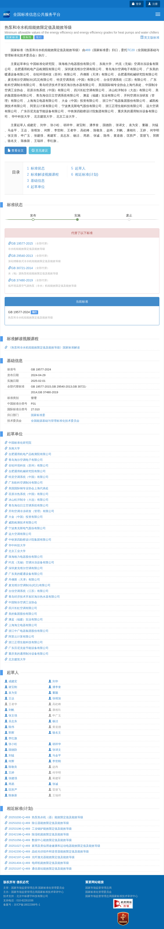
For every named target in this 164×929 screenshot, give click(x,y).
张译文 (54, 749)
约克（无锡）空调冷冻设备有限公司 (29, 562)
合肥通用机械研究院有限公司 (25, 471)
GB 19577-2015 (21, 243)
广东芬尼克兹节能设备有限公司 (26, 648)
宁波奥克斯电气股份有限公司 (25, 528)
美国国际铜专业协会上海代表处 (26, 488)
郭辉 (9, 732)
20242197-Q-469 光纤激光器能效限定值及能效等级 (40, 857)
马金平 (54, 755)
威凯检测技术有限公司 (21, 522)
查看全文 (16, 150)
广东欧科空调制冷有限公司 (24, 482)
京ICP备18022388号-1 (27, 904)
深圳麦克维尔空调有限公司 (24, 568)
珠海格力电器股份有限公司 (24, 556)
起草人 (80, 168)
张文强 (11, 715)
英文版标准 (149, 37)
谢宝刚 (11, 687)
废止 (129, 215)
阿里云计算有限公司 (19, 636)
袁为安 (11, 692)
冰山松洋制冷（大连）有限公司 (26, 499)
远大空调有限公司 (18, 534)
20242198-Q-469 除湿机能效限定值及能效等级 (37, 834)
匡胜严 (11, 789)
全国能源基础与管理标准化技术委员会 (55, 420)
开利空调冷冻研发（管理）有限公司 (29, 511)
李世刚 (54, 761)
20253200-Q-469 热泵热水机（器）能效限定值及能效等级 (44, 817)
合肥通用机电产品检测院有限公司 (28, 454)
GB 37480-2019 (21, 280)
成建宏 (11, 681)
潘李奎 (54, 687)
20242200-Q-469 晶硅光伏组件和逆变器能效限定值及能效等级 (47, 851)
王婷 (9, 772)
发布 (33, 215)
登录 (136, 3)
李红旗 (11, 738)
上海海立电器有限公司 (21, 625)
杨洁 (53, 721)
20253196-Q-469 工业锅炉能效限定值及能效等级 (38, 828)
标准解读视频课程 (45, 174)
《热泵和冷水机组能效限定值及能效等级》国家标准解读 (42, 347)
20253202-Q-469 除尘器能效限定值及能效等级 (37, 823)
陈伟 (9, 727)
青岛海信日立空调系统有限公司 (26, 505)
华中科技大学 (15, 545)
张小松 (11, 744)
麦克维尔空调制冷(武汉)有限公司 (27, 585)
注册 (153, 3)
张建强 (11, 778)
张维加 (54, 698)
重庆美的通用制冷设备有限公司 (26, 653)
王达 (9, 698)
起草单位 (38, 187)
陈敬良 (11, 766)
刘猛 (9, 755)
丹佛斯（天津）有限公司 (22, 579)
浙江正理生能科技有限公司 (24, 642)
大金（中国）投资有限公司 (24, 516)
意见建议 (40, 150)
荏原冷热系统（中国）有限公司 (26, 494)
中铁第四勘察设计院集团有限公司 (28, 539)
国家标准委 (38, 415)
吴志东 (11, 721)
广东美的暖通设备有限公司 (24, 573)
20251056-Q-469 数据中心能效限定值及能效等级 (38, 840)
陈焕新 (11, 795)
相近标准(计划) (86, 174)
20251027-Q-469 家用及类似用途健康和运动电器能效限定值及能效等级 (52, 845)
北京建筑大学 (15, 659)
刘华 (53, 681)
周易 (9, 784)
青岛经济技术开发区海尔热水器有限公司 (32, 596)
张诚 (53, 784)
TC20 (131, 50)
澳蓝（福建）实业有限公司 (24, 619)
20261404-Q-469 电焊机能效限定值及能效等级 (37, 863)
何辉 (9, 761)
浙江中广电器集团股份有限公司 (26, 630)
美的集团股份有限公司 (21, 613)
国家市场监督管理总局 (98, 887)
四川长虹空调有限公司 (21, 608)
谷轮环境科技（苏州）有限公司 (26, 465)
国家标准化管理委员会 (98, 891)
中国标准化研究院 (18, 442)
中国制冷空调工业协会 (21, 602)
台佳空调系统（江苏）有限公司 (26, 591)
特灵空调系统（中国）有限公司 (26, 477)
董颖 (53, 692)
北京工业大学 (15, 551)
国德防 (11, 749)
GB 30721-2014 (21, 268)
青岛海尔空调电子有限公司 (24, 459)
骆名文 (54, 732)
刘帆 (9, 709)
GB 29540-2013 (21, 255)
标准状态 (38, 168)
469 (87, 50)
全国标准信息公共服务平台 (32, 14)
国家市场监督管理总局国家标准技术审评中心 (111, 896)
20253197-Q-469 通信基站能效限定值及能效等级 (38, 868)
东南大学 (12, 448)
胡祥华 (54, 744)
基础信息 (38, 180)
